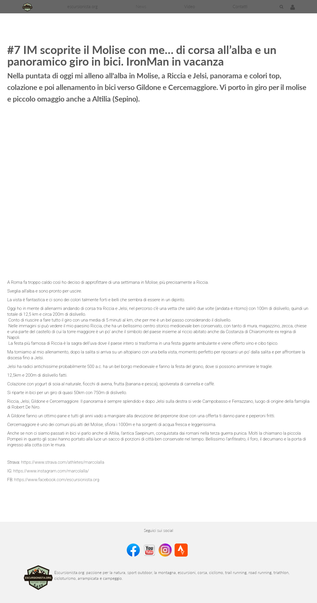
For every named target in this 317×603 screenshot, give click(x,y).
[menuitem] (82, 6)
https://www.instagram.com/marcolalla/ (51, 471)
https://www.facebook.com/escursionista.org (56, 479)
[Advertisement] (105, 26)
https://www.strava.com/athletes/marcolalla (63, 462)
